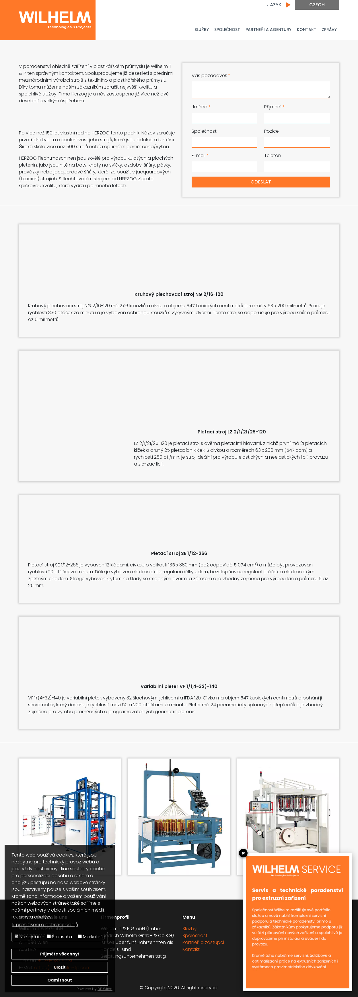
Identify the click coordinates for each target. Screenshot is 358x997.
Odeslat (261, 182)
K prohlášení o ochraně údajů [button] (45, 924)
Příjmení (274, 106)
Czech (317, 4)
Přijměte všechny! (59, 954)
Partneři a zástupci (203, 942)
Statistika (59, 936)
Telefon (272, 155)
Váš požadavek (211, 75)
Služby (201, 29)
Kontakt (306, 29)
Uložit (60, 967)
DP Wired (105, 988)
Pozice (271, 131)
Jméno (201, 106)
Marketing (91, 936)
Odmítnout (59, 980)
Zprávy (329, 29)
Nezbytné (28, 936)
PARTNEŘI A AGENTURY (268, 29)
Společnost (227, 29)
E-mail (200, 155)
